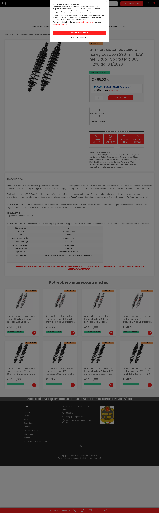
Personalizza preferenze (79, 38)
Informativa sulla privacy (62, 24)
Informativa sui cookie (85, 22)
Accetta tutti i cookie (79, 33)
